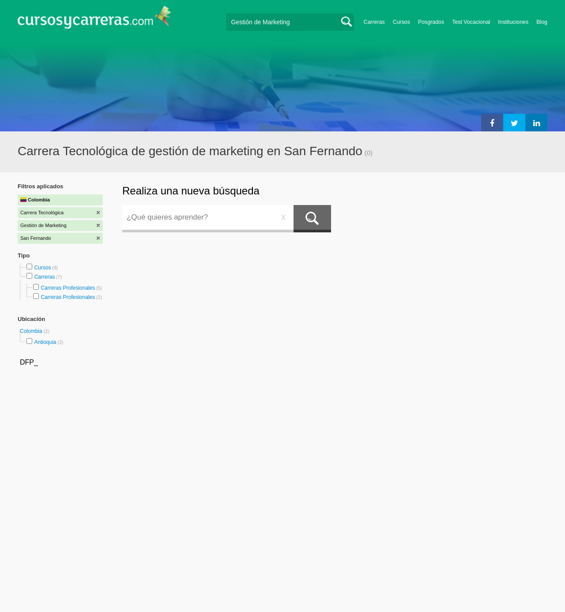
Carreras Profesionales (68, 288)
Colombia (32, 331)
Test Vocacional (471, 22)
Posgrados (431, 22)
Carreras (374, 22)
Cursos (401, 22)
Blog (541, 22)
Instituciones (513, 22)
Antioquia (45, 342)
